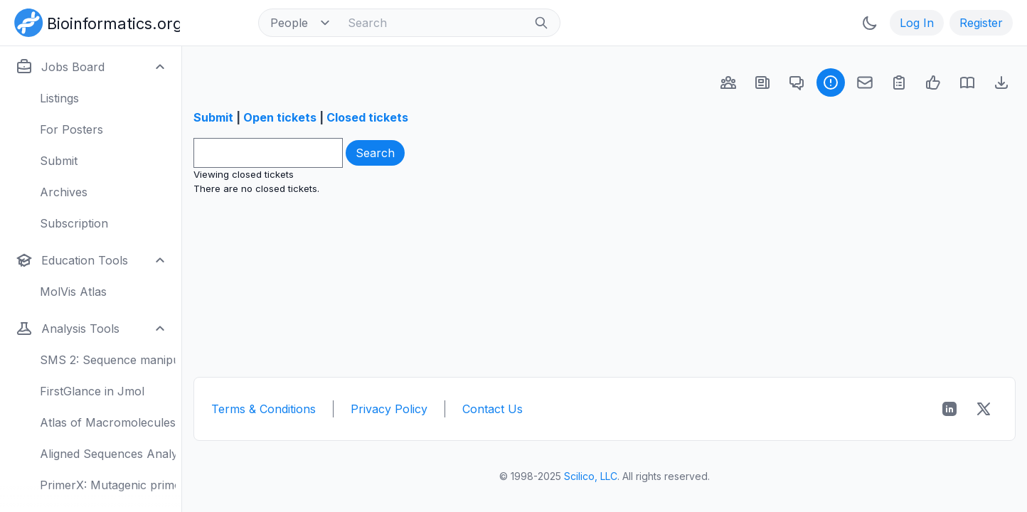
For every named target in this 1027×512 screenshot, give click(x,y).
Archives (63, 192)
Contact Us (492, 409)
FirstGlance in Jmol (92, 391)
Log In (917, 23)
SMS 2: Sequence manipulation (108, 360)
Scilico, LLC (590, 476)
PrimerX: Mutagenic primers (108, 485)
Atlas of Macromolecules (108, 422)
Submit (59, 161)
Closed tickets (367, 117)
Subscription (74, 223)
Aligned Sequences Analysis (108, 454)
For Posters (71, 129)
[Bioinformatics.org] (94, 21)
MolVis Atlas (73, 291)
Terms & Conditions (263, 409)
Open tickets (279, 117)
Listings (59, 98)
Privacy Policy (389, 409)
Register (981, 23)
